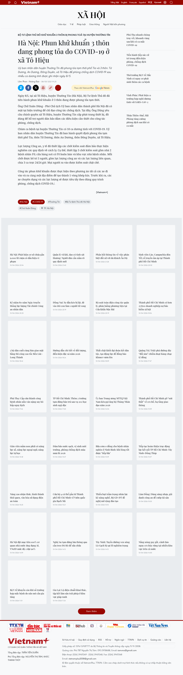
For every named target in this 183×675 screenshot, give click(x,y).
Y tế (71, 24)
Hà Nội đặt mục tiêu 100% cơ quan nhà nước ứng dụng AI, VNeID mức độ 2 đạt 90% (24, 545)
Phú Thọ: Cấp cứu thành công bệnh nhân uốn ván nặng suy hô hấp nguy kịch (26, 402)
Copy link (51, 88)
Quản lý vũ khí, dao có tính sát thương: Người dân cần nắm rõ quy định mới (68, 258)
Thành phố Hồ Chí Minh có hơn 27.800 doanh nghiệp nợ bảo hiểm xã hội (155, 306)
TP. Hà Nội (47, 208)
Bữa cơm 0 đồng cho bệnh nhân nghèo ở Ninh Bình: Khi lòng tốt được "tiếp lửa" (112, 450)
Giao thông (94, 24)
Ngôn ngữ (119, 639)
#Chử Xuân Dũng (28, 208)
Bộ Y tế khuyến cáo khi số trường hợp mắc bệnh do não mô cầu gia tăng (27, 593)
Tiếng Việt (115, 2)
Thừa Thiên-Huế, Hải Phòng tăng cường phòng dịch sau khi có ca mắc (138, 120)
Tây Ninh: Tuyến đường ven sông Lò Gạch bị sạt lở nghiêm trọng (113, 544)
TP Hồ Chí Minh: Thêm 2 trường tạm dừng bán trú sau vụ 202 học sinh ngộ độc (70, 402)
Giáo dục (62, 24)
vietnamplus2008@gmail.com (82, 658)
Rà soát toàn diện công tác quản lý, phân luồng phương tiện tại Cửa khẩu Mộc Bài (112, 306)
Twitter (36, 88)
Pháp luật (81, 24)
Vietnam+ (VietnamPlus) (30, 2)
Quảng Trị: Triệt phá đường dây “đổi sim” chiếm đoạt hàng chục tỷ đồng (155, 354)
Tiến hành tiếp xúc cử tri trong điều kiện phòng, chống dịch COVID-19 (138, 60)
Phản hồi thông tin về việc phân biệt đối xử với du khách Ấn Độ (112, 256)
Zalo (21, 88)
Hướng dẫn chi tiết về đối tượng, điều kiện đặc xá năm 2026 (69, 352)
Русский (157, 2)
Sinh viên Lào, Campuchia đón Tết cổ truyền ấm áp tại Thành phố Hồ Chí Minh (154, 258)
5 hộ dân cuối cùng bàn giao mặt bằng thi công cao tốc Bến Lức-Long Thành (26, 354)
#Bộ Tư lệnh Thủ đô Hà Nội (77, 201)
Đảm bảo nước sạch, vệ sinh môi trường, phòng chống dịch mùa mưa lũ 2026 (69, 450)
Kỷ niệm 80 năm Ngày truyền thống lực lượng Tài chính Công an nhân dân (26, 306)
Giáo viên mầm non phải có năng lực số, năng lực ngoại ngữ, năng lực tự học (27, 450)
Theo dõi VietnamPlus (84, 87)
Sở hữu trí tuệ (68, 639)
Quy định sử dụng (86, 639)
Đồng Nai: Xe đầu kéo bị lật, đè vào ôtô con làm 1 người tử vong (69, 304)
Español (142, 2)
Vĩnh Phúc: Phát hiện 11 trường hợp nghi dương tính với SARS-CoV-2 (139, 99)
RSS (100, 639)
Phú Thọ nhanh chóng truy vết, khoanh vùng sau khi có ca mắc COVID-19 (138, 39)
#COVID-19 (37, 201)
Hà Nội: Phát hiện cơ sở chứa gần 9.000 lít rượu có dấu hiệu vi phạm (27, 258)
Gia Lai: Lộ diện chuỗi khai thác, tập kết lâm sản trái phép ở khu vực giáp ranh (69, 593)
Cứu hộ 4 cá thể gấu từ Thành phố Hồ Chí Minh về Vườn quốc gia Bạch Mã (69, 497)
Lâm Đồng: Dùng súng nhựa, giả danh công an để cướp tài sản (155, 496)
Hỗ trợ (108, 639)
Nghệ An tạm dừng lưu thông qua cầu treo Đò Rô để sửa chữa (70, 544)
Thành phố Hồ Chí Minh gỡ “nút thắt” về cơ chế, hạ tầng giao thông (155, 402)
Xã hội (92, 14)
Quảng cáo (155, 639)
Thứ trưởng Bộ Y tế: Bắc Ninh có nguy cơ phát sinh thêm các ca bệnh (139, 78)
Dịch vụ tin (142, 639)
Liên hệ (168, 639)
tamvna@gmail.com (127, 650)
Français (133, 2)
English (124, 2)
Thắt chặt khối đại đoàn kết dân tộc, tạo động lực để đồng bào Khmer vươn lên (112, 354)
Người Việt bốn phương (114, 24)
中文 (150, 2)
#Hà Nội (23, 201)
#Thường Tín (54, 201)
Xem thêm (91, 611)
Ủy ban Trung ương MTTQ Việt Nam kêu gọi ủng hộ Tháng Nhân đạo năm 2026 (113, 402)
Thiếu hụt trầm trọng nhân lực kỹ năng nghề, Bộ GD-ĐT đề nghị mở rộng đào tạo (112, 497)
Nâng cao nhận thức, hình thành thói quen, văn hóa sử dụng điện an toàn (27, 497)
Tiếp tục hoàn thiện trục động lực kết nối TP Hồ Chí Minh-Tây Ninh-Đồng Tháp (155, 450)
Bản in (43, 88)
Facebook (28, 88)
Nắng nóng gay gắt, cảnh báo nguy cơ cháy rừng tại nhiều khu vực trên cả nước (155, 545)
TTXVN (131, 639)
